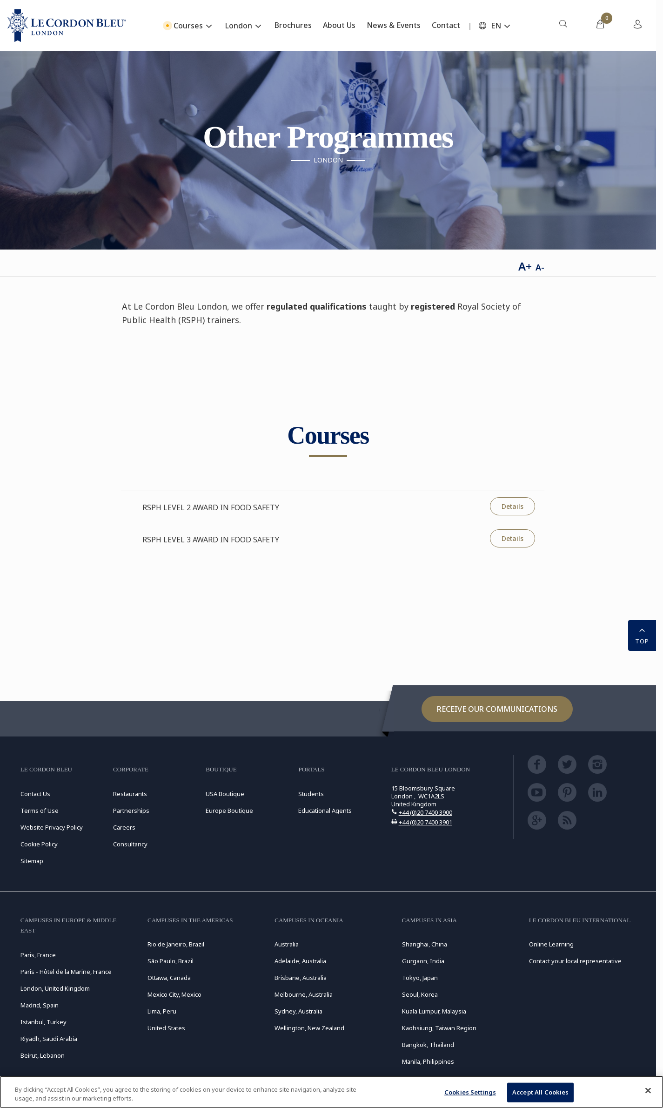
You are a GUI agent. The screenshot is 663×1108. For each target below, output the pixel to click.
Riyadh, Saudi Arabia (48, 1038)
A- (540, 267)
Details (512, 506)
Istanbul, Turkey (43, 1022)
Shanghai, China (424, 944)
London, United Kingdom (55, 988)
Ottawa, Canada (169, 977)
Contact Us (35, 794)
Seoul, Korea (420, 994)
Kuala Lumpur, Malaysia (434, 1011)
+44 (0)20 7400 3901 (425, 822)
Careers (124, 827)
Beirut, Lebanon (42, 1055)
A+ (525, 266)
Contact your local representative (575, 961)
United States (166, 1028)
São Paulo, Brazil (170, 961)
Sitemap (31, 861)
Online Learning (551, 944)
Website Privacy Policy (51, 827)
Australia (287, 944)
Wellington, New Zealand (309, 1028)
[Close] (648, 1091)
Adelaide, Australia (300, 961)
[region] (331, 1092)
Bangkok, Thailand (428, 1044)
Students (311, 794)
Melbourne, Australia (304, 994)
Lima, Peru (161, 1011)
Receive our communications (497, 709)
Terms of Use (39, 810)
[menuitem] (563, 25)
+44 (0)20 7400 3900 (425, 812)
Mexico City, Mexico (174, 994)
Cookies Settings (470, 1092)
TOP (642, 634)
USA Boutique (225, 794)
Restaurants (130, 794)
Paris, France (38, 955)
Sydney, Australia (298, 1011)
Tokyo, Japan (420, 977)
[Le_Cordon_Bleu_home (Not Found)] (67, 25)
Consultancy (130, 844)
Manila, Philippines (428, 1061)
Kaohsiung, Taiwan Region (439, 1028)
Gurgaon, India (423, 961)
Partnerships (131, 810)
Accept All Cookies (540, 1092)
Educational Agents (325, 810)
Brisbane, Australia (301, 977)
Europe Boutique (229, 810)
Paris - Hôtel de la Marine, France (66, 971)
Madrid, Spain (39, 1005)
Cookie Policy (39, 844)
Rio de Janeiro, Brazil (175, 944)
